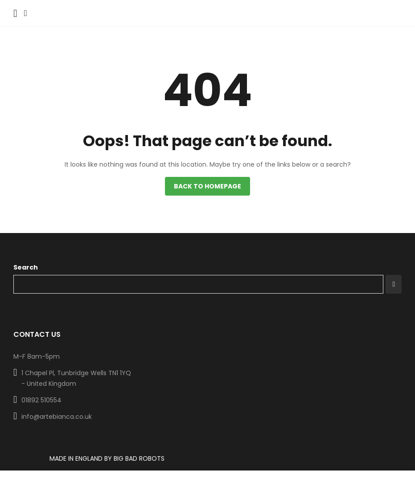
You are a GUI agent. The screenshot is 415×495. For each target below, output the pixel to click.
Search (25, 267)
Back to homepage (207, 186)
